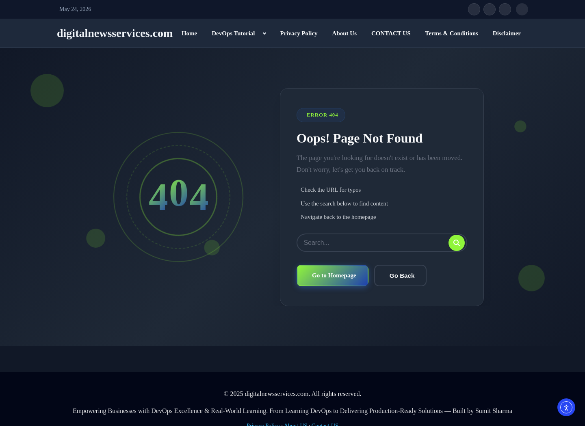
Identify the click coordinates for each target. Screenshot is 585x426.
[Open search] (522, 9)
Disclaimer (507, 33)
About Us (344, 33)
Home (189, 33)
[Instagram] (505, 9)
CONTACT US (391, 33)
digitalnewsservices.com (115, 33)
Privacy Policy (298, 33)
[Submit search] (456, 243)
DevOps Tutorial (233, 33)
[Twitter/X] (489, 9)
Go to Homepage (334, 275)
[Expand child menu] (264, 33)
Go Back (402, 275)
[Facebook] (474, 9)
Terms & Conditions (451, 33)
